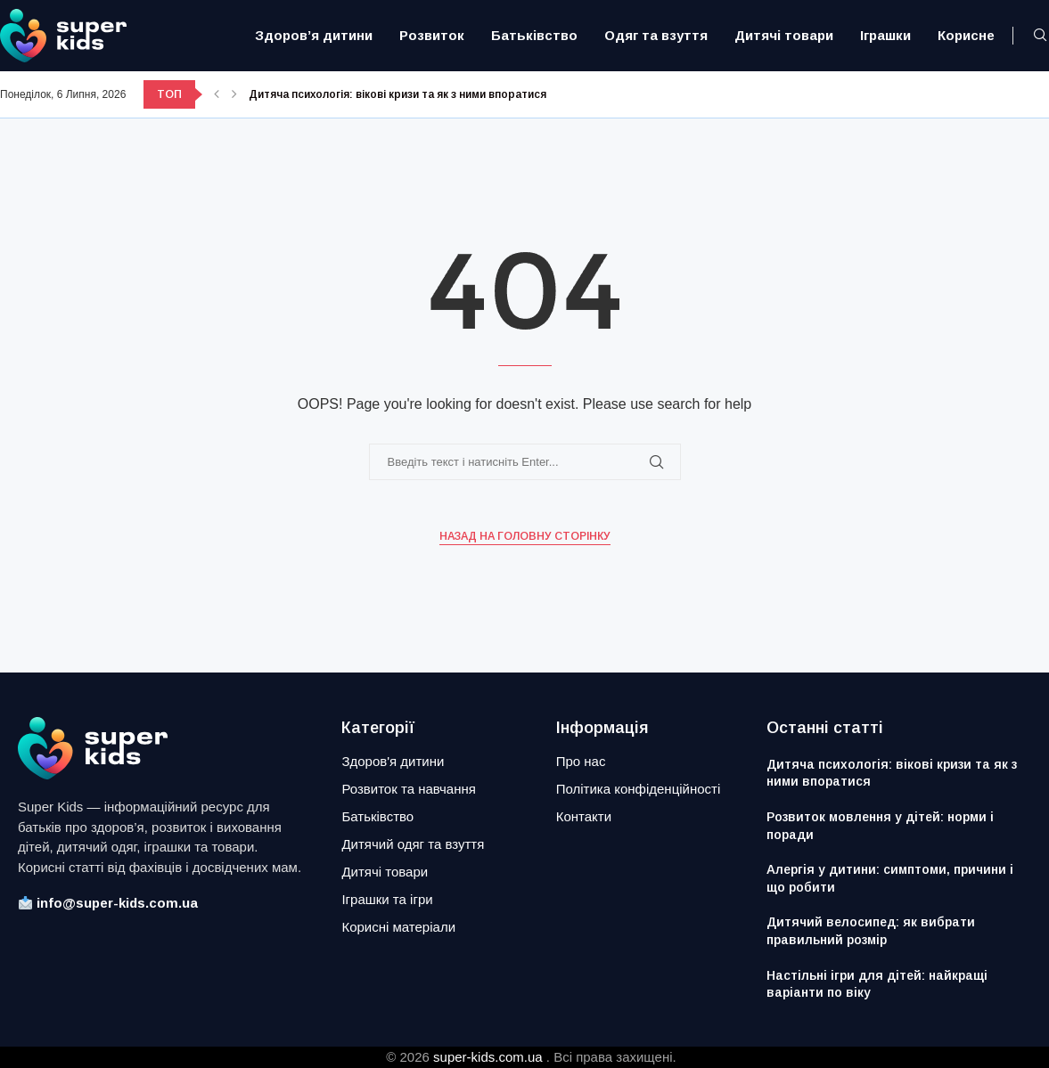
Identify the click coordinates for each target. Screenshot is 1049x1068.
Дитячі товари (783, 35)
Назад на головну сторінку (525, 536)
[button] (216, 94)
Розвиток (431, 35)
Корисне (966, 35)
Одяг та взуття (656, 35)
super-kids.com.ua (488, 1056)
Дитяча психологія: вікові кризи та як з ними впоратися (397, 94)
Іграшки (885, 35)
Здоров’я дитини (314, 35)
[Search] (1040, 36)
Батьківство (534, 35)
